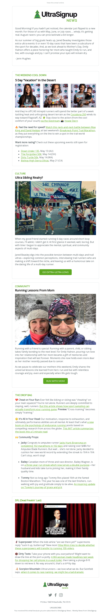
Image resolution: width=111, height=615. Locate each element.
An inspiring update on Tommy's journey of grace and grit (58, 486)
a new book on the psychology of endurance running (54, 424)
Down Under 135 (30, 151)
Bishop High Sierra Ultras (35, 160)
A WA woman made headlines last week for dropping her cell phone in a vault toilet (54, 558)
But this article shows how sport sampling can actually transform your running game (52, 408)
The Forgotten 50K (31, 154)
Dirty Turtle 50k (29, 157)
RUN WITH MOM (55, 381)
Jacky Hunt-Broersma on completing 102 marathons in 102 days (53, 444)
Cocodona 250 (78, 114)
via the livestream (50, 120)
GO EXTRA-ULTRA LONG (55, 272)
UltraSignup (91, 610)
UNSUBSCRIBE (55, 607)
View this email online (55, 3)
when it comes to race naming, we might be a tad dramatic (52, 572)
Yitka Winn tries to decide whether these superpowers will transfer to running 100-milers (55, 547)
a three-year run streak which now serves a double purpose (56, 465)
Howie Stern (71, 120)
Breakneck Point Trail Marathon (77, 130)
